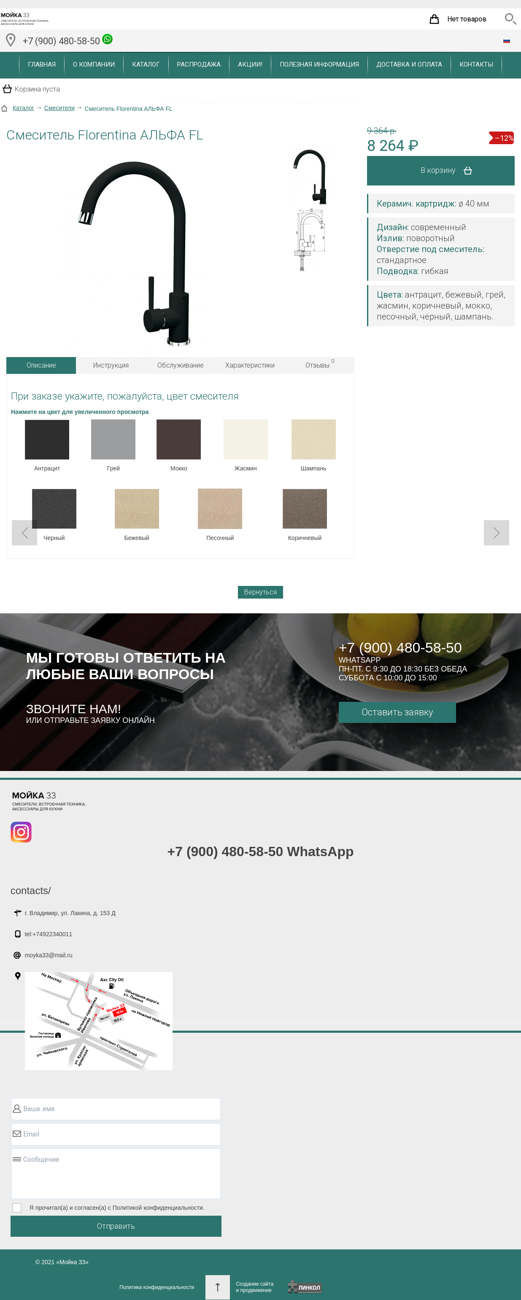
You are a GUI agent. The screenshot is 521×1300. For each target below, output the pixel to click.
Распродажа (199, 64)
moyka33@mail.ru (49, 955)
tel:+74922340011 (49, 934)
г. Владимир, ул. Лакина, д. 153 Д (70, 913)
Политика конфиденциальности (156, 1287)
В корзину (449, 170)
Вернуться (260, 592)
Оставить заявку (397, 712)
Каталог (146, 64)
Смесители (59, 108)
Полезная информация (319, 64)
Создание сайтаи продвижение (254, 1287)
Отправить (116, 1226)
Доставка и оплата (409, 64)
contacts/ (31, 890)
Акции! (250, 64)
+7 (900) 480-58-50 (68, 40)
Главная (42, 64)
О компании (94, 64)
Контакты (476, 64)
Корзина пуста (37, 89)
